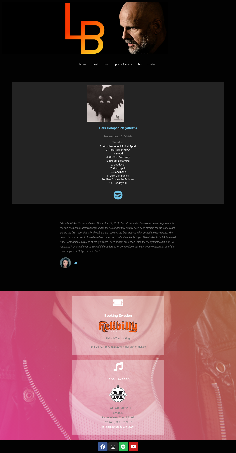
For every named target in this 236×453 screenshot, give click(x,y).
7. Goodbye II (118, 168)
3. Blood (118, 153)
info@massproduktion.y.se (118, 426)
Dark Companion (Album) (118, 128)
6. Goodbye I (118, 164)
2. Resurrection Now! (118, 149)
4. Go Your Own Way (118, 157)
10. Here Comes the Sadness (118, 179)
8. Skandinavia (118, 171)
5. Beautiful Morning (118, 160)
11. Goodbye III (118, 183)
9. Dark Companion (118, 175)
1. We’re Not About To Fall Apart (118, 146)
